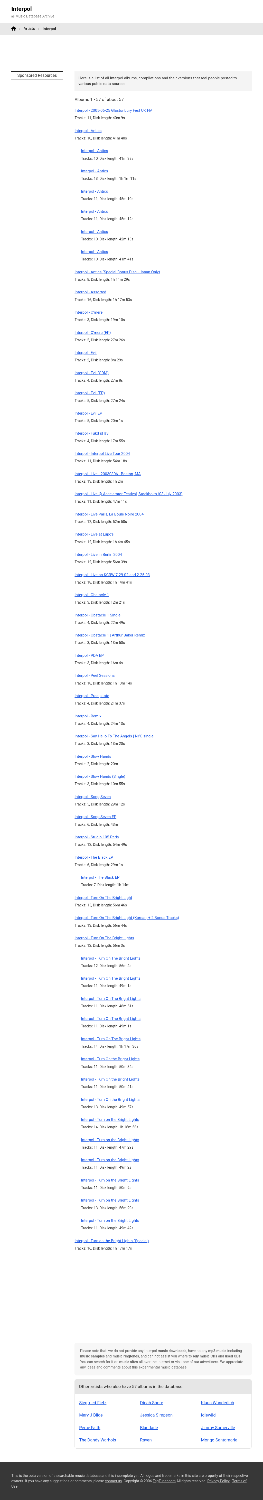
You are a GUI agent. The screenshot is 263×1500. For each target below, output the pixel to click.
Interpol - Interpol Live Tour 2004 (102, 453)
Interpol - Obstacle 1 (91, 595)
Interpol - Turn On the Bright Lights (110, 1059)
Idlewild (208, 1415)
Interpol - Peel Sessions (94, 675)
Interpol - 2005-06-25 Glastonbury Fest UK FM (113, 110)
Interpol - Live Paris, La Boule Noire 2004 (109, 514)
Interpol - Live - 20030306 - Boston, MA (107, 474)
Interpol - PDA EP (89, 655)
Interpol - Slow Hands (92, 756)
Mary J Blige (91, 1415)
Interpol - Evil (85, 352)
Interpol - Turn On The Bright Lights (104, 938)
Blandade (149, 1427)
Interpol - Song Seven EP (95, 816)
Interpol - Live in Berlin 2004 (98, 554)
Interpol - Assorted (90, 292)
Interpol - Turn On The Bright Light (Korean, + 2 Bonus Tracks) (126, 917)
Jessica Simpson (156, 1415)
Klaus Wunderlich (217, 1402)
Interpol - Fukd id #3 (91, 433)
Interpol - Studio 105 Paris (96, 837)
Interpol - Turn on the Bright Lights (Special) (111, 1241)
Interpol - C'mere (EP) (92, 332)
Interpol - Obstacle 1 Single (97, 615)
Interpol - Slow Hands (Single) (99, 776)
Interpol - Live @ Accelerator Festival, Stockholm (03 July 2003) (128, 494)
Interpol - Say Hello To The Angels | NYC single (113, 736)
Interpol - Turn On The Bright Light (103, 897)
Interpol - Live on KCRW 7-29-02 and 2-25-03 (112, 575)
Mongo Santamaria (219, 1439)
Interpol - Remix (87, 716)
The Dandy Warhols (97, 1439)
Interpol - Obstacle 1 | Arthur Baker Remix (109, 635)
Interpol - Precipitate (91, 695)
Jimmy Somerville (218, 1427)
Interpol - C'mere (88, 312)
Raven (146, 1439)
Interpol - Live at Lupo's (94, 534)
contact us (113, 1481)
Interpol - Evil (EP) (89, 393)
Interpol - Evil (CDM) (91, 373)
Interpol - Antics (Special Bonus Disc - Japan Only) (117, 272)
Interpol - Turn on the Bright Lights (110, 1119)
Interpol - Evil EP (88, 413)
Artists (29, 28)
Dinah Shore (151, 1402)
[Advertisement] (131, 52)
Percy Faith (89, 1427)
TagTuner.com (164, 1481)
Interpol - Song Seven (92, 796)
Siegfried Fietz (92, 1402)
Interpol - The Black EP (93, 857)
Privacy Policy (218, 1481)
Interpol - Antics (87, 130)
